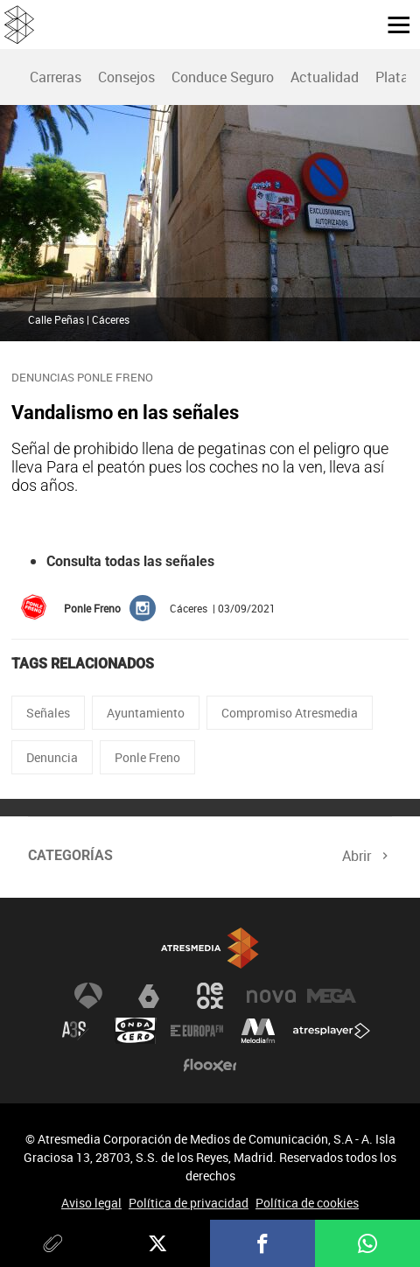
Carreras (55, 77)
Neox (210, 996)
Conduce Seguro (223, 77)
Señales (48, 712)
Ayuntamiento (146, 712)
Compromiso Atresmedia (289, 712)
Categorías (70, 855)
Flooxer (210, 1066)
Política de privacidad (188, 1202)
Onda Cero (135, 1031)
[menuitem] (55, 77)
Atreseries (75, 1031)
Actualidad (324, 77)
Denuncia (52, 757)
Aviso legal (91, 1202)
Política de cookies (307, 1202)
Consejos (126, 77)
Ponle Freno (147, 757)
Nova (271, 996)
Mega (331, 996)
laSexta (148, 996)
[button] (392, 23)
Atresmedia (210, 948)
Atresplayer (331, 1031)
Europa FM (197, 1031)
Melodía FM (258, 1031)
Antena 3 (88, 996)
